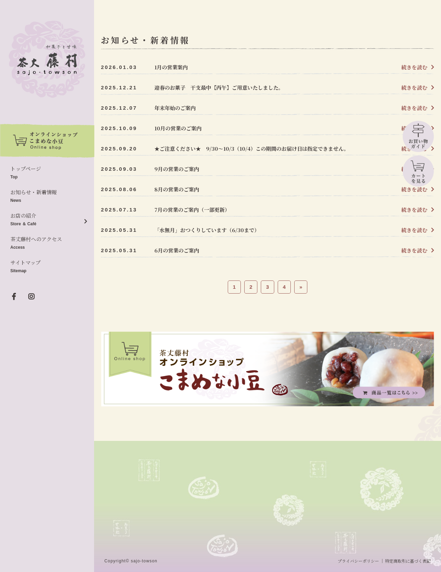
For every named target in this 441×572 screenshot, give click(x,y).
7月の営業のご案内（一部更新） (192, 209)
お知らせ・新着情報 (47, 196)
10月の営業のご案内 (178, 128)
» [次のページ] (300, 287)
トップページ (47, 173)
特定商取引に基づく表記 (408, 561)
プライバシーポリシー (358, 561)
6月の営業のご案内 (176, 250)
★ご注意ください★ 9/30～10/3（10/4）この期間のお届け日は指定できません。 (251, 148)
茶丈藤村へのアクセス (47, 243)
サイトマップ (47, 267)
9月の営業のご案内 (176, 168)
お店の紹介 (47, 220)
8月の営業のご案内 (176, 189)
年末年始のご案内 (175, 107)
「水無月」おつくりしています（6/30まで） (206, 230)
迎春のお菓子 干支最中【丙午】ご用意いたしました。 (219, 87)
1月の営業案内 (171, 67)
